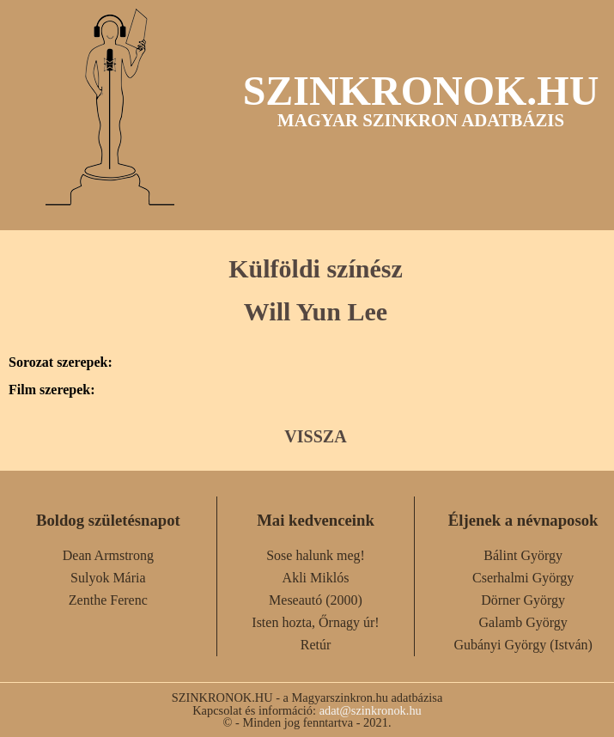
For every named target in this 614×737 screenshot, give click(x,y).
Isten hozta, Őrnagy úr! (315, 622)
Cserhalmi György (523, 577)
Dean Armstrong (108, 555)
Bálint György (522, 555)
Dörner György (523, 600)
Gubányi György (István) (522, 644)
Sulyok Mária (108, 577)
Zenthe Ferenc (108, 600)
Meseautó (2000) (315, 600)
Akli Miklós (316, 577)
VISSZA (315, 436)
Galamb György (523, 622)
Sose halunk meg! (315, 555)
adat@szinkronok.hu (370, 710)
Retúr (316, 644)
